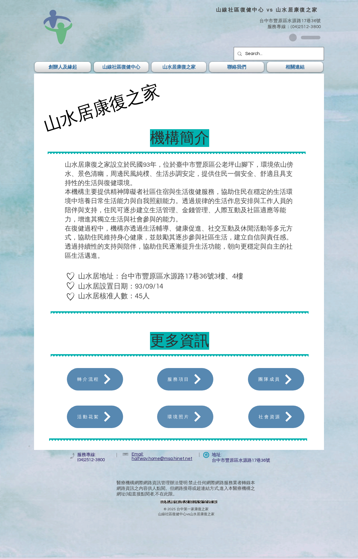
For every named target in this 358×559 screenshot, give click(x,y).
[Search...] (278, 53)
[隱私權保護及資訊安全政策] (188, 501)
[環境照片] (185, 417)
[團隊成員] (276, 379)
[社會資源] (276, 417)
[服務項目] (185, 379)
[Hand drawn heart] (70, 276)
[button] (63, 67)
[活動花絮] (95, 417)
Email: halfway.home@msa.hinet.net (162, 456)
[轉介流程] (95, 379)
